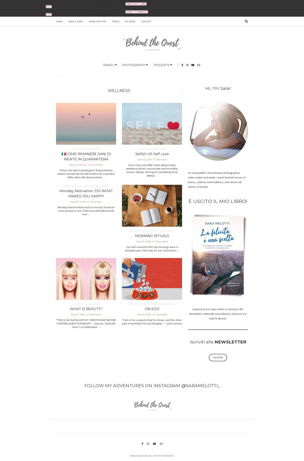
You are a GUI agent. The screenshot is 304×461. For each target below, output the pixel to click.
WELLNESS (119, 90)
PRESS (115, 20)
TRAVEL (108, 64)
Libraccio (237, 313)
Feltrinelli (208, 313)
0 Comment (96, 164)
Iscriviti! (218, 356)
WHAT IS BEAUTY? (86, 308)
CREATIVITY (70, 185)
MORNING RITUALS (152, 235)
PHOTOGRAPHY (133, 64)
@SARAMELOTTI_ (200, 385)
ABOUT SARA (75, 20)
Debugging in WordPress (101, 6)
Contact (146, 20)
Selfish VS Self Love (152, 153)
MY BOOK (130, 20)
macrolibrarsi (223, 313)
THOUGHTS (161, 64)
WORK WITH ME (97, 20)
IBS (241, 308)
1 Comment (160, 158)
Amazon (233, 308)
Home (59, 20)
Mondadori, (196, 313)
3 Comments (160, 240)
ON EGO (152, 308)
